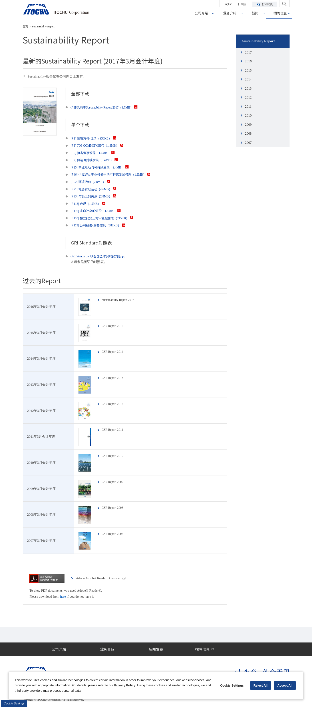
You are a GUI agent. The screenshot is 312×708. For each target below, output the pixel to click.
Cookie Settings (14, 703)
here (63, 596)
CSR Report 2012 (114, 404)
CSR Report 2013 (114, 378)
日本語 (242, 4)
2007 (248, 142)
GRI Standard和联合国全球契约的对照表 (99, 256)
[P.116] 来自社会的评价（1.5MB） (97, 211)
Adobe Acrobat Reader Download (101, 578)
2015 (248, 70)
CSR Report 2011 (114, 429)
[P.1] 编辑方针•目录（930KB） (94, 138)
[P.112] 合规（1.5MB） (89, 203)
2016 (248, 61)
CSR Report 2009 (114, 482)
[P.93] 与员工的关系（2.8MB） (95, 196)
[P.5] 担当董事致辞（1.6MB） (94, 153)
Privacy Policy (124, 685)
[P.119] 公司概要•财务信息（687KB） (99, 225)
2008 (248, 133)
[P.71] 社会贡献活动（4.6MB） (95, 189)
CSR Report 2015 (114, 326)
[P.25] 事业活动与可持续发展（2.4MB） (101, 167)
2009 (248, 124)
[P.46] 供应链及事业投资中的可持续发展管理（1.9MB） (113, 174)
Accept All (284, 685)
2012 (248, 97)
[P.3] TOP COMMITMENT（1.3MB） (99, 145)
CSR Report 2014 (114, 351)
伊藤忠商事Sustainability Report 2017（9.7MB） (106, 107)
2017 (248, 52)
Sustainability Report (258, 41)
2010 (248, 115)
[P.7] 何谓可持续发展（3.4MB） (95, 160)
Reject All (261, 685)
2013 (248, 88)
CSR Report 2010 (114, 456)
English (227, 4)
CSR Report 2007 (114, 534)
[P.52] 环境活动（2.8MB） (91, 182)
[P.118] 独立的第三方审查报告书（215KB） (104, 218)
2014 (248, 79)
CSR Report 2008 (114, 507)
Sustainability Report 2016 (120, 300)
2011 (248, 106)
